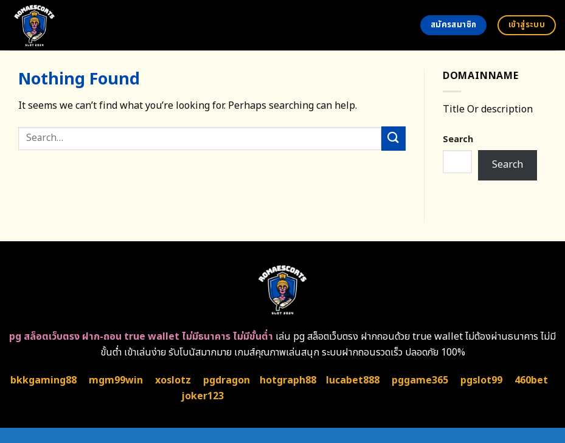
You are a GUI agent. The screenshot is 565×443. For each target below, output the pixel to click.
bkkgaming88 (43, 380)
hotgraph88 (288, 380)
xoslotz (173, 380)
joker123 (202, 396)
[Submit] (393, 138)
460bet (531, 380)
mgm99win (116, 380)
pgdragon (226, 380)
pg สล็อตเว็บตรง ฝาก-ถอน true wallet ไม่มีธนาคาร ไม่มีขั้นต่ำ (141, 336)
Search (458, 139)
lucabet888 (353, 380)
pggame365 (420, 380)
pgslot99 (481, 380)
